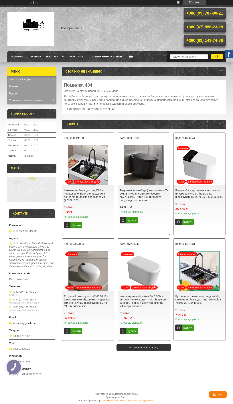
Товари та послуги (44, 56)
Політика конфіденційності (141, 400)
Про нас (14, 86)
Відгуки (13, 93)
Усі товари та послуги (142, 347)
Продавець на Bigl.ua (116, 397)
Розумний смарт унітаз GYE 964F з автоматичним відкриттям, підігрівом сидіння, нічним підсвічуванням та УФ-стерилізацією (87, 301)
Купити (76, 225)
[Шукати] (217, 56)
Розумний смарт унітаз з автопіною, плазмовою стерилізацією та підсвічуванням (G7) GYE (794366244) (199, 193)
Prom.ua (133, 394)
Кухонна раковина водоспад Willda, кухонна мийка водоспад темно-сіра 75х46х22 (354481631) (198, 299)
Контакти (76, 56)
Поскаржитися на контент (113, 400)
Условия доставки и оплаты (25, 100)
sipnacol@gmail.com (24, 323)
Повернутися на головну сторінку (90, 109)
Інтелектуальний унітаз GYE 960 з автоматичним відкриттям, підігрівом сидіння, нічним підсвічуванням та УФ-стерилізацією (143, 301)
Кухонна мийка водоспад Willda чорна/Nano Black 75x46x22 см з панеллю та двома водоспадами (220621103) (84, 195)
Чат (218, 394)
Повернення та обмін (106, 56)
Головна (17, 56)
